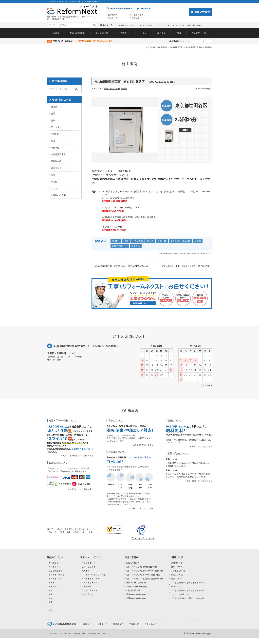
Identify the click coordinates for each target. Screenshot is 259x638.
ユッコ (150, 241)
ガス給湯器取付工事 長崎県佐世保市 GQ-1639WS (185, 266)
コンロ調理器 (101, 33)
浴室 (51, 602)
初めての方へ (113, 15)
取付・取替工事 (88, 567)
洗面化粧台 (124, 33)
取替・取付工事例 (159, 47)
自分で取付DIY (136, 15)
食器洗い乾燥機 (77, 33)
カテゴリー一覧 (198, 33)
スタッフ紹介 (150, 624)
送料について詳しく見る (202, 447)
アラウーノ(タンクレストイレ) (170, 25)
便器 (53, 113)
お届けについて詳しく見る (142, 508)
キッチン (52, 582)
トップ (148, 47)
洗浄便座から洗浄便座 (136, 594)
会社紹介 (86, 624)
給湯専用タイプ (119, 246)
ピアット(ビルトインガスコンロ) (146, 25)
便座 (53, 120)
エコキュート (54, 567)
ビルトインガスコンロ (58, 578)
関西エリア (118, 624)
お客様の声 (87, 586)
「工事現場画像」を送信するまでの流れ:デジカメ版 (189, 584)
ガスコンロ (129, 25)
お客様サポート (136, 18)
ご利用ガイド (113, 18)
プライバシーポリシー (68, 633)
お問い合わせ (87, 594)
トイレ (143, 33)
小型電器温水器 (58, 154)
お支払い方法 (177, 575)
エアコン (161, 33)
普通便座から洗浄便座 (136, 598)
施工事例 (86, 571)
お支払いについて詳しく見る (81, 489)
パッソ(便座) (186, 25)
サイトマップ (53, 633)
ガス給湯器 (137, 241)
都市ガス (135, 246)
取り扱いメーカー (89, 590)
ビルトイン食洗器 (56, 575)
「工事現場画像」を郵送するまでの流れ (188, 598)
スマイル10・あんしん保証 (94, 575)
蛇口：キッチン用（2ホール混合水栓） (143, 575)
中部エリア (134, 624)
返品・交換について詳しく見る (199, 481)
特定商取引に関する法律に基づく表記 (92, 633)
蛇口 (179, 33)
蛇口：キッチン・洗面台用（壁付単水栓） (145, 578)
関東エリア (103, 624)
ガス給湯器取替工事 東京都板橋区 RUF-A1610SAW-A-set (121, 266)
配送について (177, 578)
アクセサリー (57, 127)
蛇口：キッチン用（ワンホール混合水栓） (145, 571)
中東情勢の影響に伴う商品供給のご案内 (94, 41)
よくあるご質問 (178, 571)
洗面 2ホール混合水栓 (136, 582)
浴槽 (53, 175)
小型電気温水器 (55, 571)
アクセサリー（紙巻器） (137, 586)
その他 (54, 181)
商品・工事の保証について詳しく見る (77, 456)
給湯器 (121, 25)
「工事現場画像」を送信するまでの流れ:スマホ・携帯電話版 (189, 592)
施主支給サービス (89, 582)
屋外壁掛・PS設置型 (180, 241)
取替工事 (162, 241)
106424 (115, 241)
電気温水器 (56, 161)
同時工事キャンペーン (200, 25)
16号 (125, 241)
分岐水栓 (55, 147)
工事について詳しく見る (143, 445)
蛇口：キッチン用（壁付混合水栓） (142, 567)
